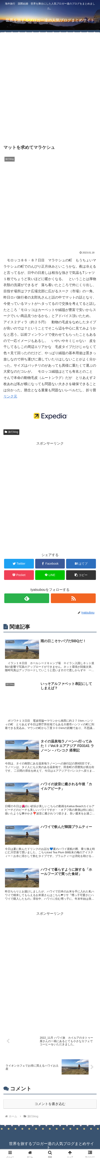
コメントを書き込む (50, 1104)
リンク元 (10, 396)
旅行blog (11, 431)
